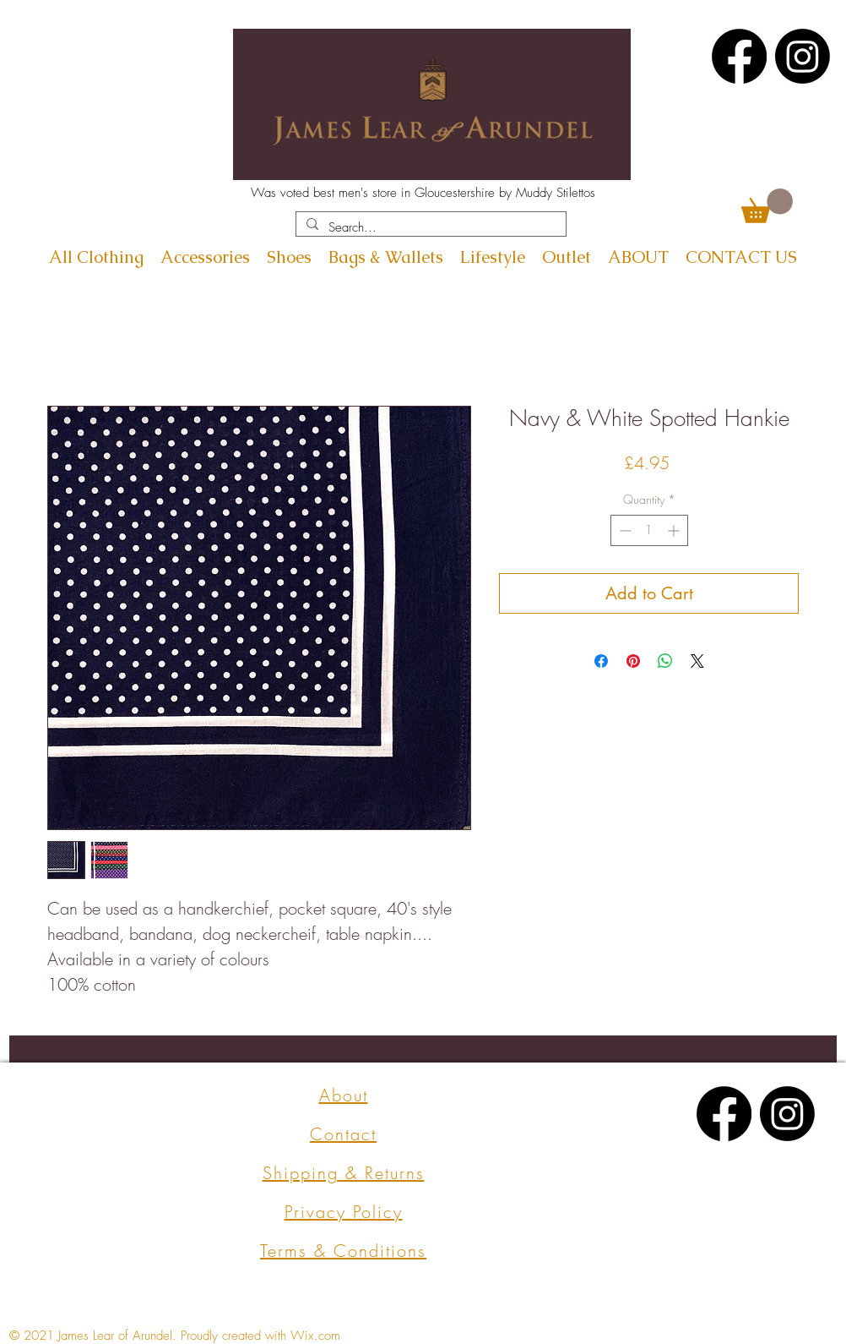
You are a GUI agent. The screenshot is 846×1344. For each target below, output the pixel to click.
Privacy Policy (344, 1211)
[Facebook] (739, 56)
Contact (343, 1134)
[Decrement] (623, 530)
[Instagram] (802, 56)
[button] (767, 205)
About (343, 1095)
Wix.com (315, 1335)
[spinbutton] (649, 530)
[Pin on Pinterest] (633, 661)
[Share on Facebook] (601, 661)
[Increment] (675, 530)
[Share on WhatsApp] (665, 661)
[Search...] (429, 227)
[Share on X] (697, 661)
